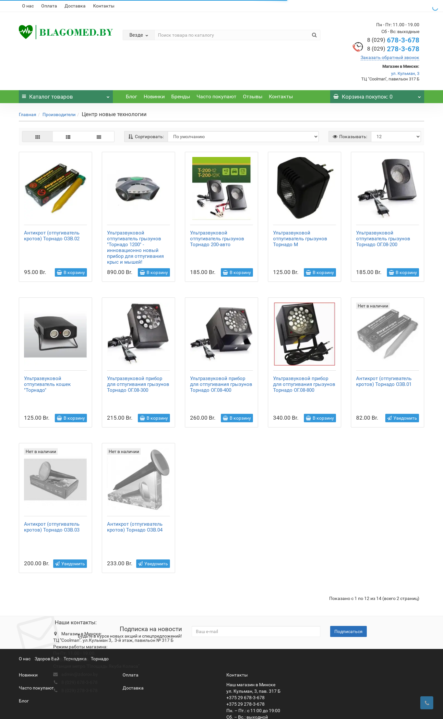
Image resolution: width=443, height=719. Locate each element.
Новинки (154, 96)
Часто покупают (216, 96)
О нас (28, 5)
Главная (27, 114)
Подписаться (348, 604)
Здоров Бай (47, 631)
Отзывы (252, 96)
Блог (131, 96)
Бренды (180, 96)
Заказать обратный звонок (390, 57)
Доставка (75, 5)
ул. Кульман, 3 (405, 73)
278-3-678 (393, 49)
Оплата (49, 5)
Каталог (66, 95)
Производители (59, 114)
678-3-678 (393, 40)
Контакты (103, 5)
